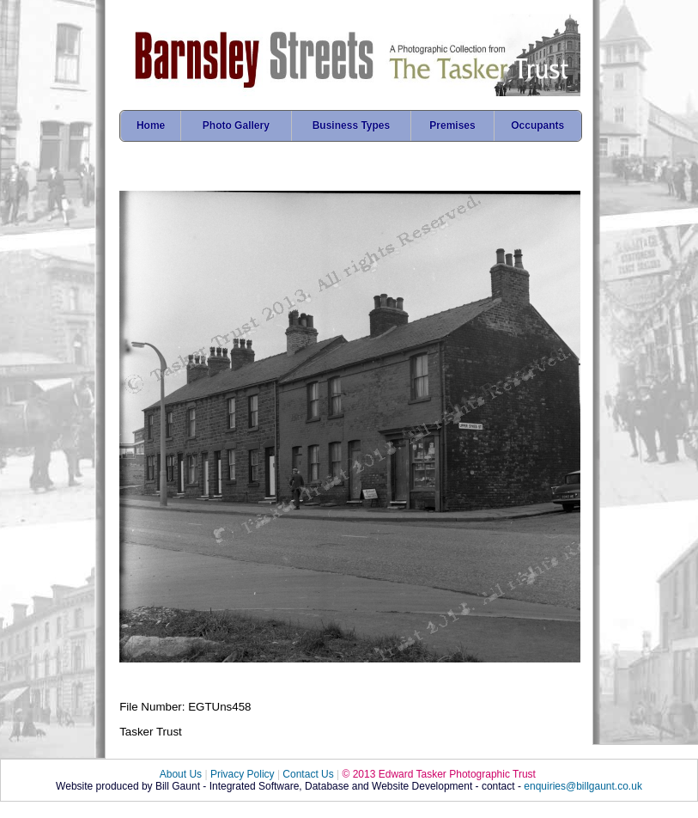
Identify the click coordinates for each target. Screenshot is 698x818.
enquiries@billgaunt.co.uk (583, 786)
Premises (452, 125)
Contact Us (307, 774)
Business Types (351, 125)
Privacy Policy (242, 774)
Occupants (537, 125)
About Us (181, 774)
